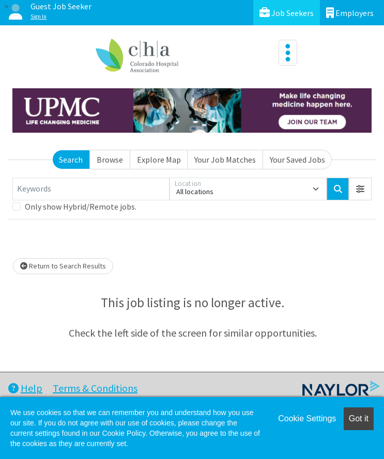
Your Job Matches (225, 159)
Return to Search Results (63, 266)
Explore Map (159, 159)
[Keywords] (91, 189)
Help (25, 388)
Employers (350, 12)
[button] (360, 189)
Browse (110, 159)
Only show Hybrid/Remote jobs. (80, 206)
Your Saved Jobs (297, 159)
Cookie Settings (307, 418)
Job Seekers (286, 12)
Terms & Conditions (95, 388)
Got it (358, 418)
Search (71, 159)
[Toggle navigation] (288, 53)
